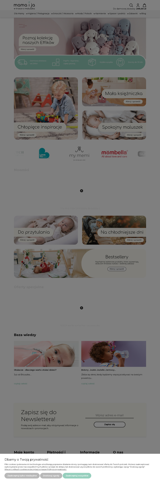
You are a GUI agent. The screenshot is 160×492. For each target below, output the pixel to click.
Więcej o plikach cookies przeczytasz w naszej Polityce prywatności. (35, 469)
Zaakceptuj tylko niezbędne (22, 475)
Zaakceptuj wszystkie (77, 475)
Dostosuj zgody (51, 475)
